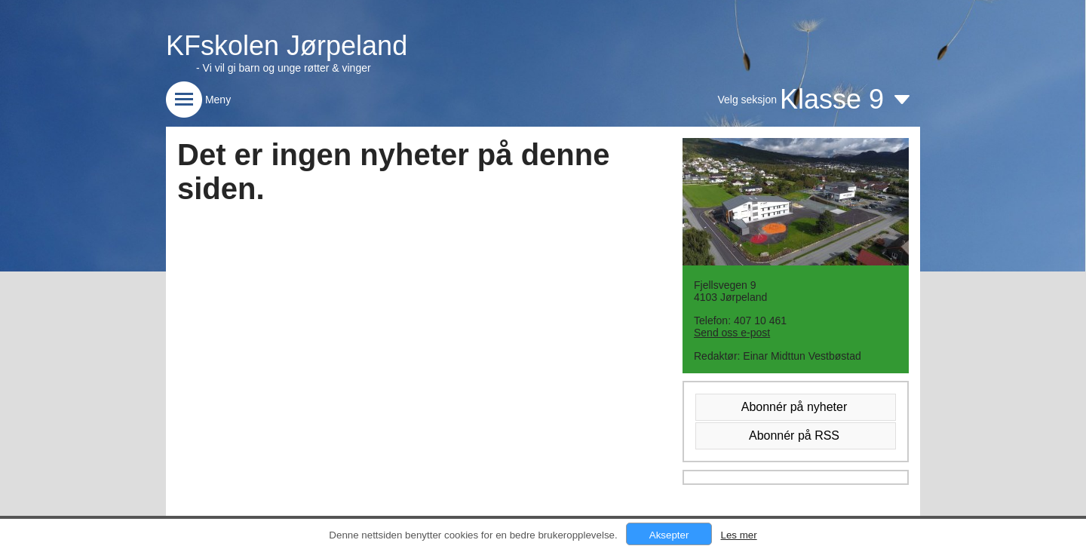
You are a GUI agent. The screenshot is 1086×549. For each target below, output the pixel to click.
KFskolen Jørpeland (286, 45)
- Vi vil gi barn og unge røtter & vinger (283, 68)
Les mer (738, 535)
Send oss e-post (732, 333)
